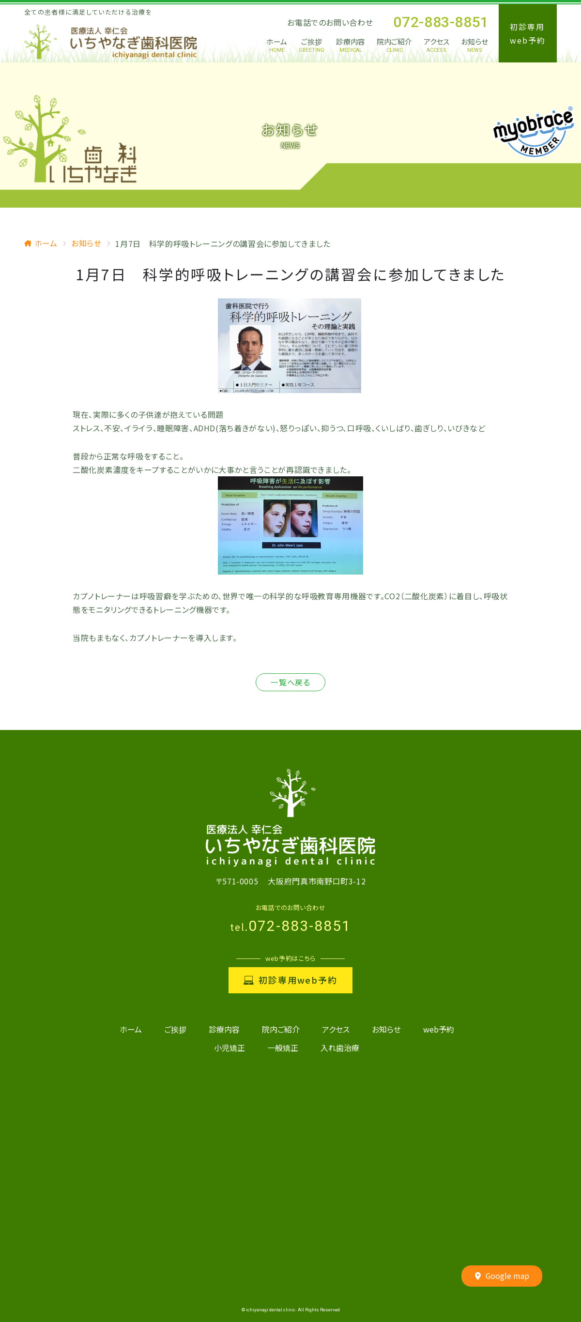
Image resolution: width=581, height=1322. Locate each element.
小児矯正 (229, 1047)
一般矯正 (282, 1047)
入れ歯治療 (340, 1047)
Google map (501, 1276)
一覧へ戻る (290, 682)
